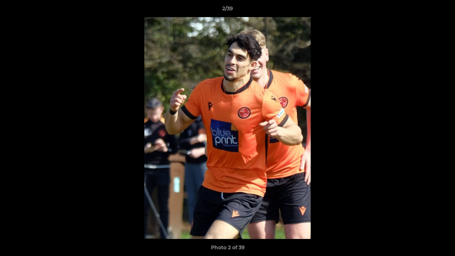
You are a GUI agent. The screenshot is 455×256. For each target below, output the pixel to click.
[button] (442, 10)
